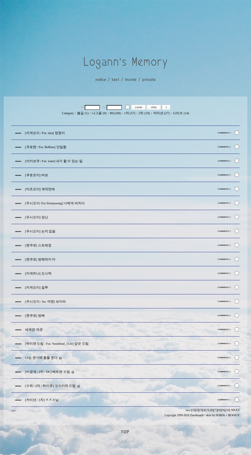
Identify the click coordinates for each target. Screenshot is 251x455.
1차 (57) (129, 113)
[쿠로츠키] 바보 (36, 175)
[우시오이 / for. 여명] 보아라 (45, 301)
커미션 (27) (161, 113)
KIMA (220, 415)
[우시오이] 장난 (36, 217)
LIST (13, 411)
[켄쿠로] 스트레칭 (38, 245)
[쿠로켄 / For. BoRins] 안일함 (45, 147)
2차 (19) (144, 113)
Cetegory (68, 113)
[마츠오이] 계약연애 (40, 189)
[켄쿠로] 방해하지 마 (40, 259)
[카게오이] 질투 (36, 287)
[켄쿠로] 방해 (35, 315)
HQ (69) (115, 113)
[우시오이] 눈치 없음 (40, 231)
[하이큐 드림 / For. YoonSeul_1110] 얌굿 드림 (57, 343)
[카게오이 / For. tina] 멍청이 (45, 133)
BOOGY (234, 415)
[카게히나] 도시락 (38, 273)
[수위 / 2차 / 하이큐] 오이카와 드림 (50, 386)
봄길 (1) (82, 113)
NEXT (235, 410)
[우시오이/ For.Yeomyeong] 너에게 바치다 (55, 203)
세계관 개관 (34, 329)
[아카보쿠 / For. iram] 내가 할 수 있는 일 (54, 161)
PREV (188, 410)
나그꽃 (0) (99, 113)
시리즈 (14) (181, 113)
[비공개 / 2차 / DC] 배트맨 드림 (47, 371)
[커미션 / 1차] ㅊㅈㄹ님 (42, 400)
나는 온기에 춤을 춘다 (41, 357)
